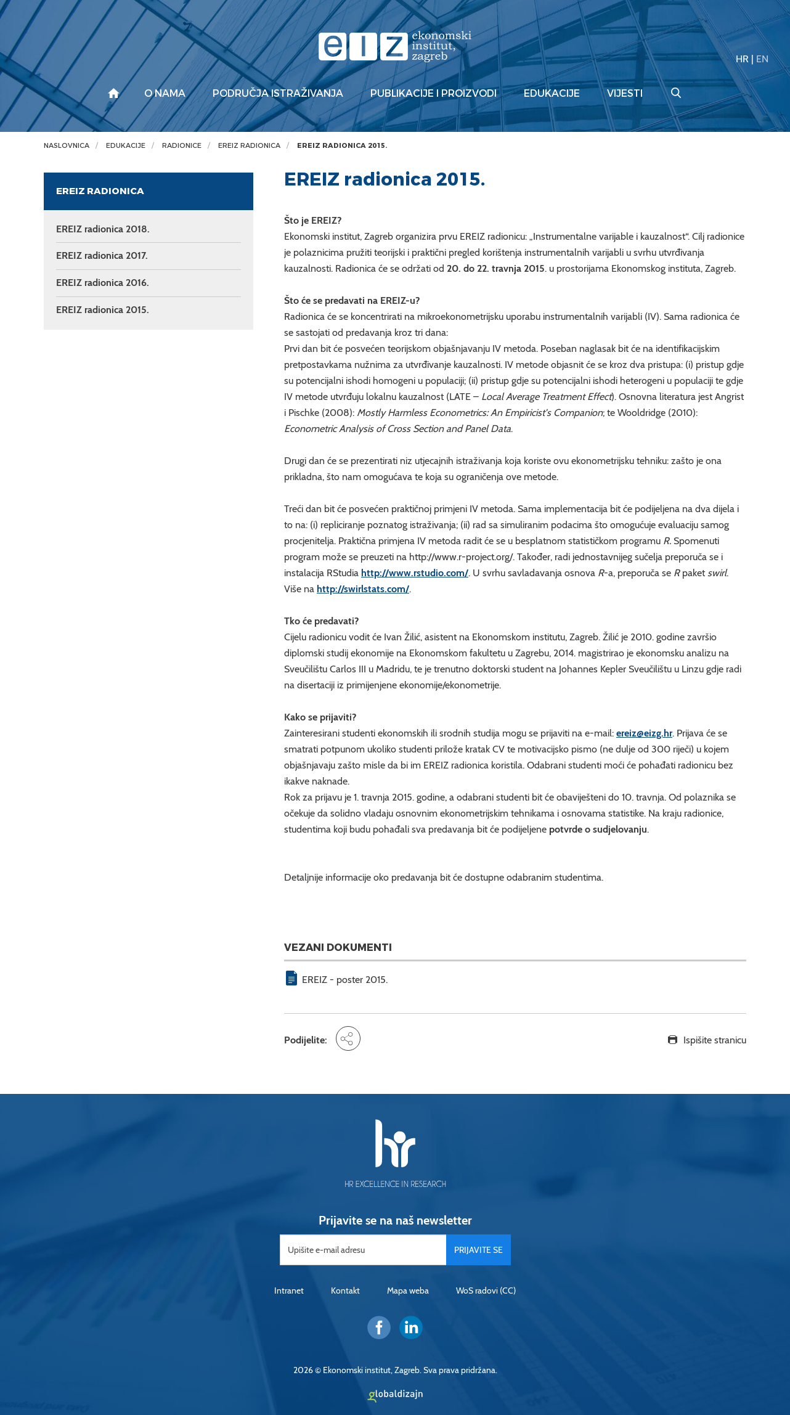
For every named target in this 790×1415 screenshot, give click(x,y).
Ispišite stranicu (714, 1040)
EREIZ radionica (249, 145)
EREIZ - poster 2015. (345, 979)
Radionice (182, 145)
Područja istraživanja (278, 94)
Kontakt (345, 1290)
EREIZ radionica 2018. (103, 229)
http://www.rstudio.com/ (414, 573)
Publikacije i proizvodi (433, 94)
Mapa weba (408, 1290)
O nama (164, 94)
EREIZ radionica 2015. (342, 145)
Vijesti (625, 94)
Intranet (289, 1290)
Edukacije (552, 94)
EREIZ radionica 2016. (102, 282)
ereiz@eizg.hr (644, 733)
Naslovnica (66, 145)
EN (762, 59)
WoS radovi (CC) (486, 1290)
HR (742, 59)
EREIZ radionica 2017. (102, 255)
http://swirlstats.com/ (363, 589)
